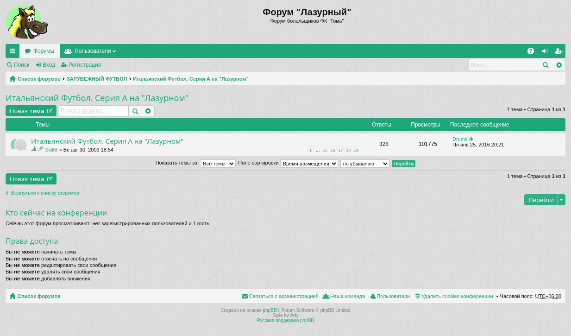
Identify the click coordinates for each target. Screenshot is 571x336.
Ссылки (14, 53)
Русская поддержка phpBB (285, 320)
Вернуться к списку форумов (45, 193)
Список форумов (39, 79)
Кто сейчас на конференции (56, 213)
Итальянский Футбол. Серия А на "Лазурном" (191, 79)
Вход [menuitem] (547, 53)
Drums (459, 139)
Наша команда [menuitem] (347, 296)
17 (341, 150)
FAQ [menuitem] (534, 53)
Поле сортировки (288, 162)
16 (333, 150)
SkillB (51, 149)
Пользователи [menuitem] (393, 296)
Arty (294, 315)
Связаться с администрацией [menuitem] (284, 296)
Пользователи (93, 51)
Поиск (21, 65)
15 (325, 150)
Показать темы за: (196, 162)
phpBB (270, 310)
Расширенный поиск (558, 64)
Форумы (43, 51)
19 (356, 150)
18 (348, 150)
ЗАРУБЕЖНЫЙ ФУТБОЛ (97, 79)
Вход (49, 65)
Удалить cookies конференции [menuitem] (457, 296)
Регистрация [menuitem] (560, 53)
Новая (27, 111)
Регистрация (85, 65)
